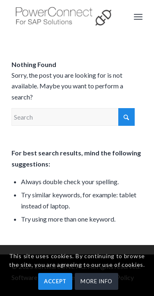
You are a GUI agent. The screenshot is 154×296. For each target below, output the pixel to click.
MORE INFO (96, 281)
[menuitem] (138, 16)
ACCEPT (55, 281)
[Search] (73, 117)
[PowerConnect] (63, 16)
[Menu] (138, 16)
